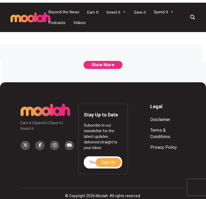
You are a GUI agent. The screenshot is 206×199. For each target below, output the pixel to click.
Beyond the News (64, 12)
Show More (103, 64)
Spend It (164, 12)
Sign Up (108, 162)
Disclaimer (160, 119)
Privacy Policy (163, 147)
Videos (79, 22)
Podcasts (57, 22)
